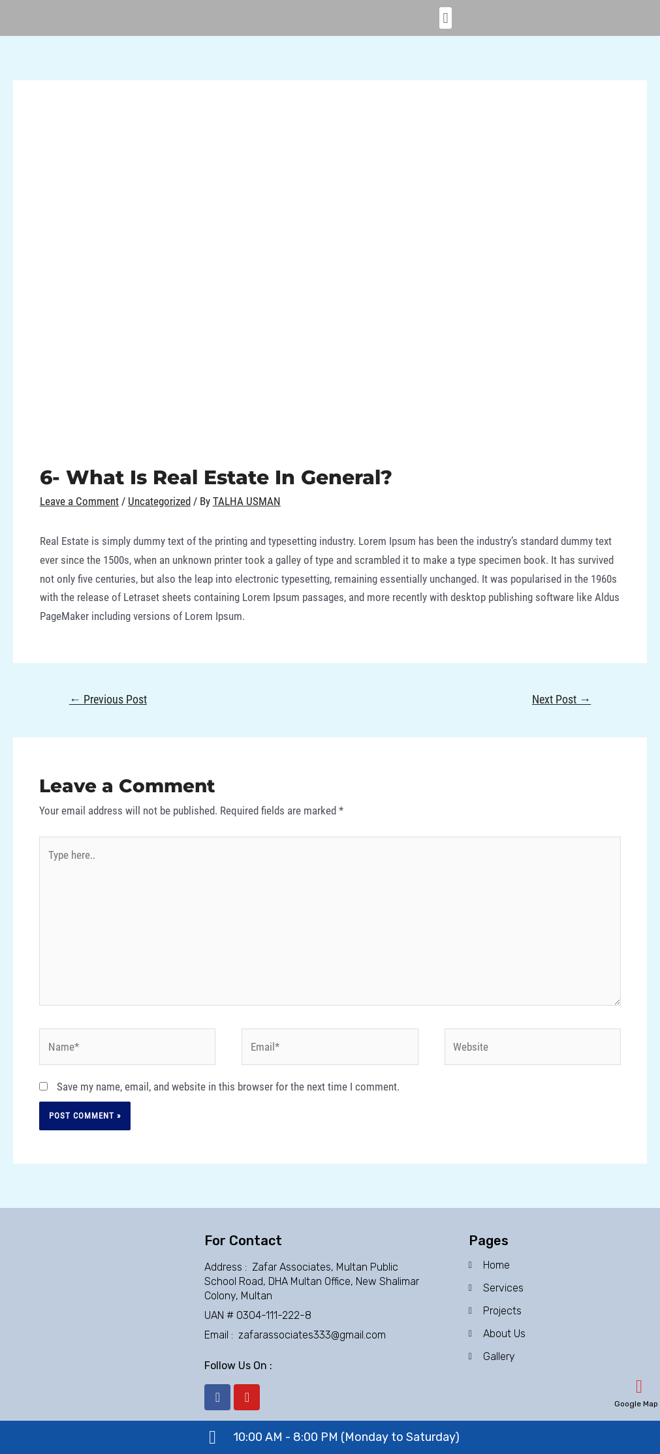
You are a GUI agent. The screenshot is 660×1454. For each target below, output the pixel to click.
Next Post (561, 699)
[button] (445, 18)
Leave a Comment (79, 501)
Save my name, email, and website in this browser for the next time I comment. (228, 1086)
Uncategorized (159, 501)
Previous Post (108, 699)
